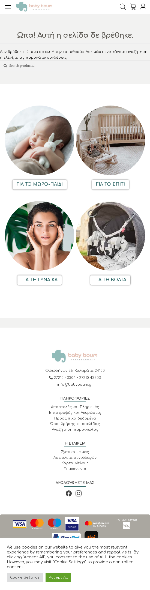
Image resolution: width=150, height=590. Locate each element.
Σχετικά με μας (75, 452)
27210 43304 (63, 378)
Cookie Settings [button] (25, 577)
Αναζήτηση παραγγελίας (75, 430)
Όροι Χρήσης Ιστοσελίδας (75, 424)
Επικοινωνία (75, 469)
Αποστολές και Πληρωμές (75, 407)
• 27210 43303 (89, 378)
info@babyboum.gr (75, 385)
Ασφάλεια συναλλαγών (75, 458)
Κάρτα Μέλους (75, 463)
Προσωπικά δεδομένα (75, 418)
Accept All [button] (58, 577)
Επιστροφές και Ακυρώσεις (75, 413)
